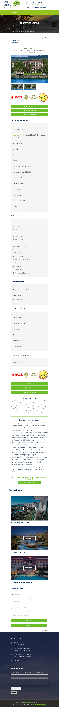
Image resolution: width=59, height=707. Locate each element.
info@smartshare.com (40, 7)
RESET (29, 625)
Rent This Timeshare (29, 114)
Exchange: (16, 201)
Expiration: (16, 184)
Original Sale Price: (19, 290)
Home (12, 31)
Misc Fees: (16, 340)
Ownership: (16, 129)
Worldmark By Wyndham (20, 522)
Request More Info (29, 106)
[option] (16, 86)
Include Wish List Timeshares (21, 615)
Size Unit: (16, 143)
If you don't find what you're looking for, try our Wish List (29, 478)
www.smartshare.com (24, 656)
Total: (15, 346)
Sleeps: (15, 155)
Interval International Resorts (21, 582)
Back (45, 37)
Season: (15, 207)
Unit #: (15, 160)
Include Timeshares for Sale (21, 608)
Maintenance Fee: (18, 329)
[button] (29, 594)
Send (14, 692)
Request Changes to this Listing (29, 482)
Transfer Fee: (17, 195)
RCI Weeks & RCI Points (19, 552)
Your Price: (16, 295)
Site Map (16, 660)
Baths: (15, 149)
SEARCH (28, 620)
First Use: (16, 189)
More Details (29, 508)
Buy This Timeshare (29, 110)
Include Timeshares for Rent (21, 611)
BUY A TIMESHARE (21, 31)
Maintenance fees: (19, 172)
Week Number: (17, 135)
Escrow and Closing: (19, 323)
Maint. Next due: (18, 178)
